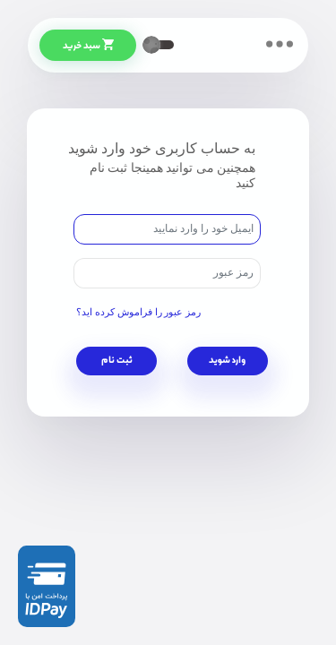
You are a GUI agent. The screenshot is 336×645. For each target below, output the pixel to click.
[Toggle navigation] (279, 43)
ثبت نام (117, 361)
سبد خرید (98, 46)
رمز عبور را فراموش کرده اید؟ (138, 311)
